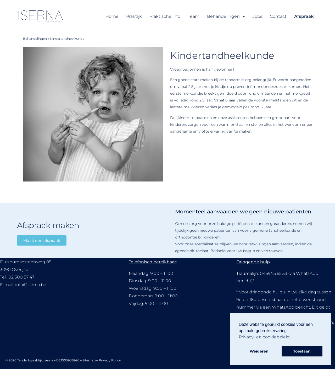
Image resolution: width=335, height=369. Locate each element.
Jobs (257, 16)
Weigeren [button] (259, 351)
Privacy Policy (110, 360)
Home (112, 16)
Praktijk (134, 16)
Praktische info (164, 16)
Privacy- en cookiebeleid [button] (264, 336)
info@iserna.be (30, 284)
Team (193, 16)
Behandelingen (226, 16)
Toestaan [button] (302, 351)
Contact (278, 16)
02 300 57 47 (21, 277)
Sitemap (89, 360)
